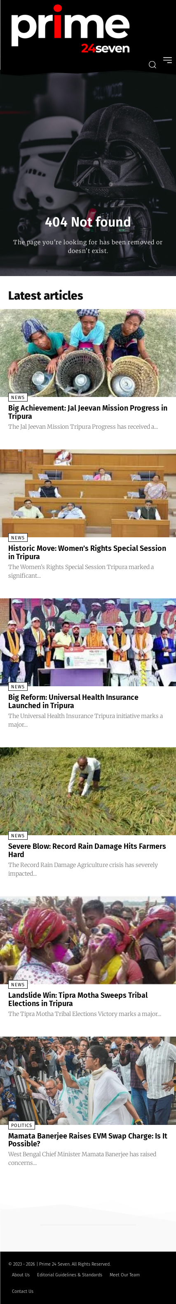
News (18, 397)
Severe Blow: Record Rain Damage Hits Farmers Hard (87, 850)
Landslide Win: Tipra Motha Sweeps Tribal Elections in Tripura (78, 999)
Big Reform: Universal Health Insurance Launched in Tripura (73, 701)
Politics (21, 1125)
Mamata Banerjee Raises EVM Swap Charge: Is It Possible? (87, 1140)
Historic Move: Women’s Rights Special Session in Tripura (87, 552)
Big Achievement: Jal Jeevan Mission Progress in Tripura (87, 412)
